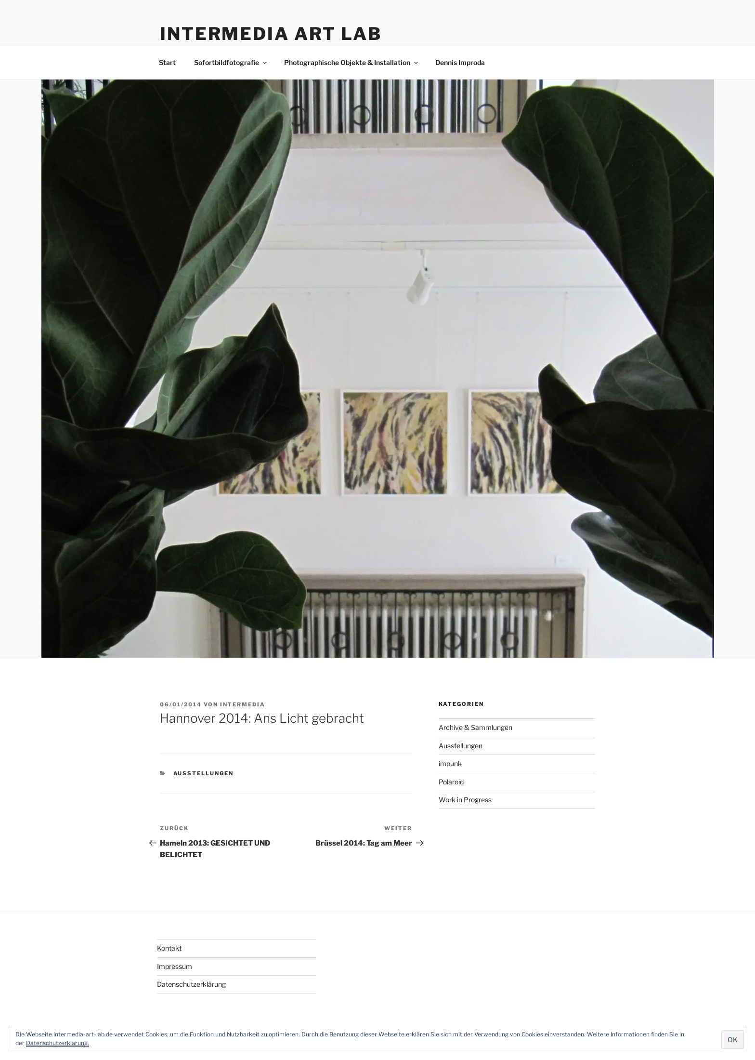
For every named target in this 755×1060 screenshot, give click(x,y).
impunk (450, 763)
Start (167, 62)
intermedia (242, 704)
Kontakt (169, 948)
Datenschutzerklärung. (57, 1043)
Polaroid (451, 782)
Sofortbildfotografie (231, 62)
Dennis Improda (460, 62)
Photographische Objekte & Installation (351, 62)
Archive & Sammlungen (475, 727)
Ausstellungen (203, 773)
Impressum (174, 966)
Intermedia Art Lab (271, 33)
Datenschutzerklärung (191, 984)
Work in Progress (465, 799)
